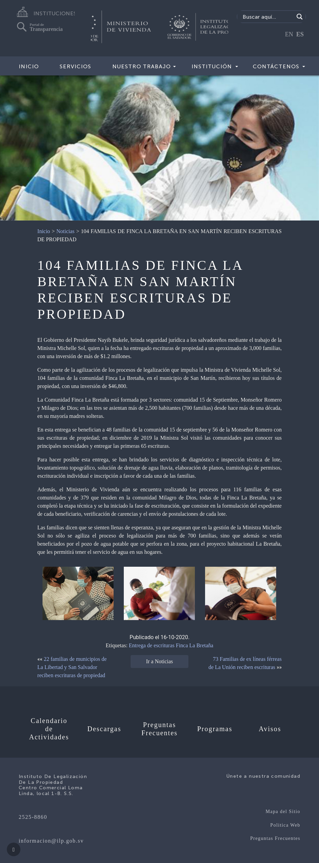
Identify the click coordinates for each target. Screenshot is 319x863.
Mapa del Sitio (283, 811)
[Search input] (267, 16)
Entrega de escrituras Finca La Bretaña (171, 645)
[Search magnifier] (299, 16)
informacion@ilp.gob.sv (51, 841)
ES (300, 34)
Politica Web (285, 825)
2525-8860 (33, 817)
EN (289, 34)
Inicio (29, 66)
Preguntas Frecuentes (275, 838)
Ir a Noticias (159, 661)
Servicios (75, 66)
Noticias (65, 231)
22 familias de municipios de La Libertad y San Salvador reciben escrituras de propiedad (72, 667)
